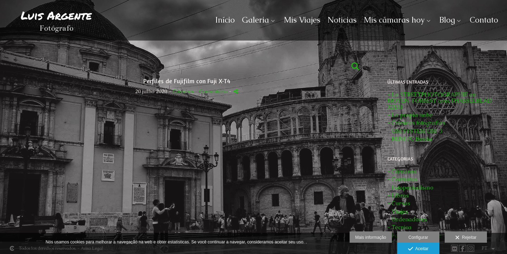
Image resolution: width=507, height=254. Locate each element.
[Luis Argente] (56, 24)
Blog (447, 20)
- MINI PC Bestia (409, 139)
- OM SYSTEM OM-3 (415, 131)
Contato (484, 20)
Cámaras (184, 91)
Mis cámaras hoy (394, 20)
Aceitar (418, 249)
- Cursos (398, 203)
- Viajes (397, 211)
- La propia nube (410, 115)
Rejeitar (465, 238)
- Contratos (402, 179)
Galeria (255, 20)
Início (225, 20)
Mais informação (370, 237)
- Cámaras (402, 171)
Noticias (342, 20)
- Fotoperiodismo (410, 187)
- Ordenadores (407, 219)
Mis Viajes (302, 20)
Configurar (418, 237)
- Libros (398, 195)
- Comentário (212, 91)
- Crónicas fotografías (416, 123)
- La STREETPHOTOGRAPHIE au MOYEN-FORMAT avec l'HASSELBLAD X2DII (439, 101)
